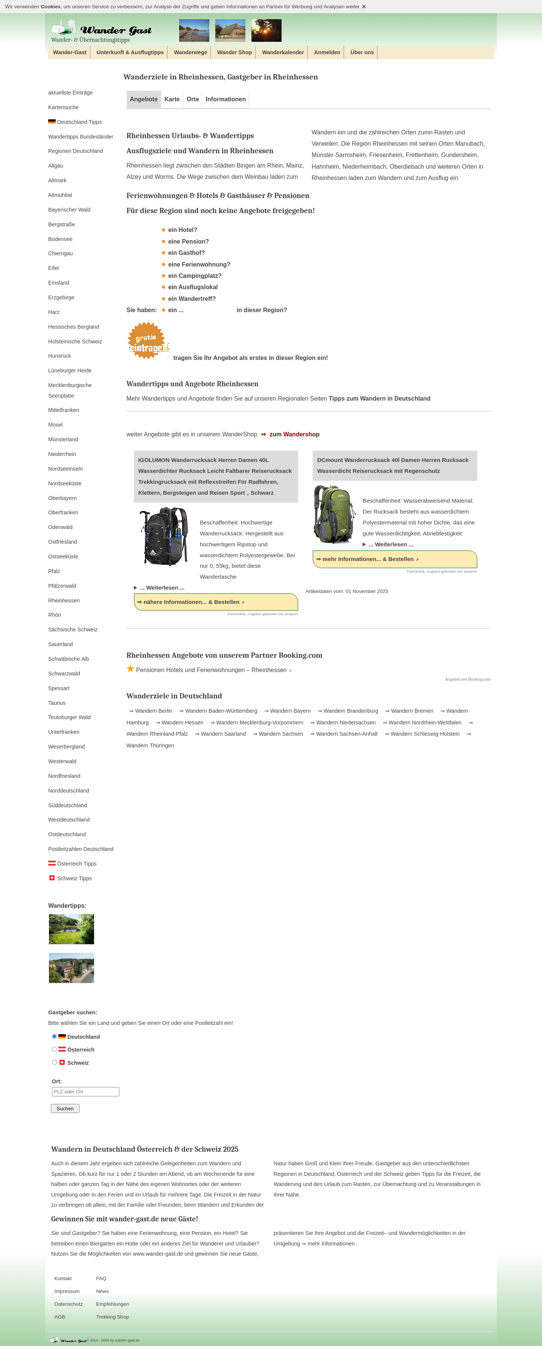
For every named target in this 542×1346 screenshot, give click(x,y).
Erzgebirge (61, 297)
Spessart (59, 688)
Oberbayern (62, 498)
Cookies (51, 6)
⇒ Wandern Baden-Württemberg (217, 711)
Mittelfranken (63, 410)
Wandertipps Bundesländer (80, 137)
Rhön (54, 615)
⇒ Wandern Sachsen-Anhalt (343, 734)
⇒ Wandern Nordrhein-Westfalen (421, 722)
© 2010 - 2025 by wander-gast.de (113, 1340)
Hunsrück (59, 356)
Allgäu (55, 166)
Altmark (57, 180)
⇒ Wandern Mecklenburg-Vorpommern (256, 722)
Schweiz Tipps (70, 878)
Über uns (362, 52)
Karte (172, 99)
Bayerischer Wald (69, 210)
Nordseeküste (65, 483)
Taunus (56, 703)
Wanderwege (190, 52)
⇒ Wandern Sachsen (277, 734)
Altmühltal (60, 195)
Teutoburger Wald (69, 717)
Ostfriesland (62, 542)
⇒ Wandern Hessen (179, 722)
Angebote (144, 99)
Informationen (226, 99)
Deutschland (76, 1037)
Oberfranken (63, 512)
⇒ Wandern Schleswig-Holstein (421, 734)
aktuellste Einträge (70, 93)
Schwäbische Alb (68, 659)
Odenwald (60, 527)
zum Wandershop (294, 434)
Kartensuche (63, 107)
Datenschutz (68, 1304)
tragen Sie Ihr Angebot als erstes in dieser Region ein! (227, 358)
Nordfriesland (64, 776)
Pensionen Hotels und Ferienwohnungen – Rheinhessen (210, 670)
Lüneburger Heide (69, 370)
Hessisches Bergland (73, 327)
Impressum (66, 1291)
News (102, 1291)
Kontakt (63, 1278)
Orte (193, 99)
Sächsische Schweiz (72, 630)
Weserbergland (66, 747)
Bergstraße (61, 224)
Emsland (58, 283)
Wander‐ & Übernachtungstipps (101, 31)
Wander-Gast (70, 52)
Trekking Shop (112, 1317)
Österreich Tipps (72, 864)
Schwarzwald (64, 674)
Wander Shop (234, 52)
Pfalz (54, 571)
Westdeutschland (69, 820)
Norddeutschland (68, 791)
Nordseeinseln (65, 469)
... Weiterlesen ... (162, 587)
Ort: (85, 1087)
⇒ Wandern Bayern (287, 711)
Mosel (55, 425)
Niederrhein (62, 454)
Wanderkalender (283, 52)
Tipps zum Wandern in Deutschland (380, 398)
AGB (59, 1317)
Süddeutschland (67, 805)
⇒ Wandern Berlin (150, 711)
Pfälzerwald (62, 586)
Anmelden (327, 52)
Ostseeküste (63, 556)
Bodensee (60, 239)
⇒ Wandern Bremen (408, 711)
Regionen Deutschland (75, 151)
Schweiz (70, 1063)
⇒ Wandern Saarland (219, 734)
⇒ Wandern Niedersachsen (342, 722)
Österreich (73, 1050)
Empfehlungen (112, 1304)
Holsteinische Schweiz (75, 341)
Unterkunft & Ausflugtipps (130, 52)
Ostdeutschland (67, 834)
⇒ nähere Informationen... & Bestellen (188, 602)
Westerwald (62, 761)
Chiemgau (60, 253)
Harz (53, 312)
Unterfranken (63, 732)
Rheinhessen (64, 601)
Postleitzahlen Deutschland (81, 849)
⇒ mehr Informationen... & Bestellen (365, 559)
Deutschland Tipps (75, 122)
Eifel (53, 268)
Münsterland (63, 439)
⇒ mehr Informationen (328, 1244)
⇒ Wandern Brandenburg (347, 711)
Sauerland (60, 644)
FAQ (101, 1278)
